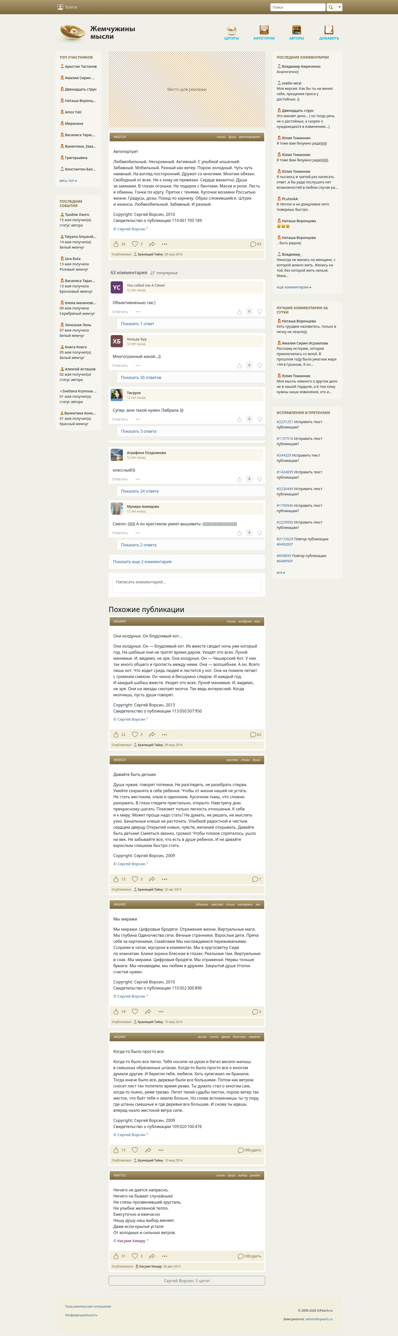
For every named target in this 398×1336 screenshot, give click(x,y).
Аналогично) (287, 71)
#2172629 (285, 538)
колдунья (245, 621)
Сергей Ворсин (131, 228)
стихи (221, 137)
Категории (264, 28)
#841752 (120, 1175)
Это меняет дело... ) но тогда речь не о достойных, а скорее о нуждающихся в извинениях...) (306, 121)
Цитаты (232, 28)
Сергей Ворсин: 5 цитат (187, 1280)
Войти (67, 7)
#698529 (120, 760)
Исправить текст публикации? (299, 424)
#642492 (120, 904)
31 (123, 1256)
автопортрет (249, 137)
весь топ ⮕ (68, 180)
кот (257, 621)
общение (202, 904)
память (254, 1037)
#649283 (284, 544)
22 (123, 734)
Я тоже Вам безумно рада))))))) (302, 160)
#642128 (120, 137)
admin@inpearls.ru (319, 1319)
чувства (232, 760)
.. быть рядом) (289, 242)
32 (123, 243)
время (225, 1037)
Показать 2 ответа (138, 545)
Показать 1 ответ (137, 323)
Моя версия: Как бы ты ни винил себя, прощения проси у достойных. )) (305, 93)
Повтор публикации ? (302, 541)
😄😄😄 (283, 226)
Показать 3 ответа (138, 431)
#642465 (120, 1037)
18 (123, 1011)
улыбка (255, 1175)
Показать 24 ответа (140, 491)
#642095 (120, 621)
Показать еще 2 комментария (142, 561)
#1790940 (285, 505)
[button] (187, 561)
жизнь (202, 1037)
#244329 (284, 455)
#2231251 (285, 421)
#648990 (284, 561)
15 (123, 879)
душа (232, 137)
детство (239, 1037)
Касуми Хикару (131, 1240)
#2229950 (285, 522)
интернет (245, 904)
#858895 (284, 555)
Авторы (297, 28)
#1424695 (285, 472)
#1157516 (285, 438)
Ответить (120, 311)
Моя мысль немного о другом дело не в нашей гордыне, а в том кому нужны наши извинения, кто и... (307, 386)
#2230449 (285, 488)
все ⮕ (281, 572)
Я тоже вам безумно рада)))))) (302, 143)
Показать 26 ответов (141, 377)
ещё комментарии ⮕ (294, 287)
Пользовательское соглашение (88, 1306)
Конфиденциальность (81, 1315)
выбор (242, 1175)
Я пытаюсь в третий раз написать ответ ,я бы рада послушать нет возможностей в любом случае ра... (307, 182)
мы (258, 904)
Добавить (329, 28)
